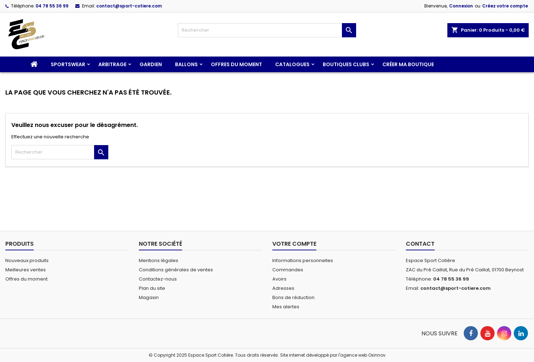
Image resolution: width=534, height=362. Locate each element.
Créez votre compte (505, 6)
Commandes (287, 269)
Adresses (283, 288)
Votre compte (294, 244)
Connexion (461, 6)
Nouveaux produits (27, 260)
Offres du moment (236, 64)
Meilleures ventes (25, 269)
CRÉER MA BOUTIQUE (408, 64)
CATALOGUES (292, 64)
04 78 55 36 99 (52, 6)
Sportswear (68, 64)
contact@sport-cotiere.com (129, 6)
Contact (420, 244)
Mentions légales (158, 260)
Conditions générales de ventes (176, 269)
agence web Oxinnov (363, 355)
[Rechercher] (267, 30)
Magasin (149, 297)
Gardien (151, 64)
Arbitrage (112, 64)
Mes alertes (285, 306)
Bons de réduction (293, 297)
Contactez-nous (158, 279)
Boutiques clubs (346, 64)
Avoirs (279, 279)
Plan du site (152, 288)
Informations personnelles (302, 260)
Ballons (186, 64)
